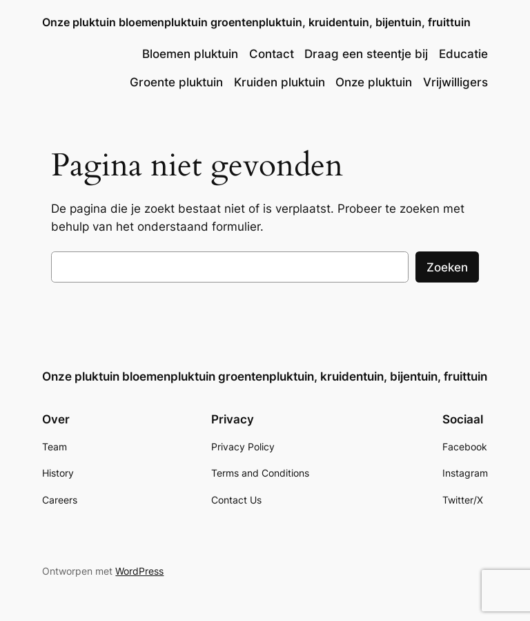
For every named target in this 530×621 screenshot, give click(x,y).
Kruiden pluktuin (279, 82)
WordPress (139, 571)
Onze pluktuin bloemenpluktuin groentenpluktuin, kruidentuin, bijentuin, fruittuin (256, 22)
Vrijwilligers (455, 82)
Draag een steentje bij (366, 54)
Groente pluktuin (176, 82)
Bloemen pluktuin (190, 54)
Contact (271, 54)
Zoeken (447, 267)
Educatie (463, 54)
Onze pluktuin (373, 82)
